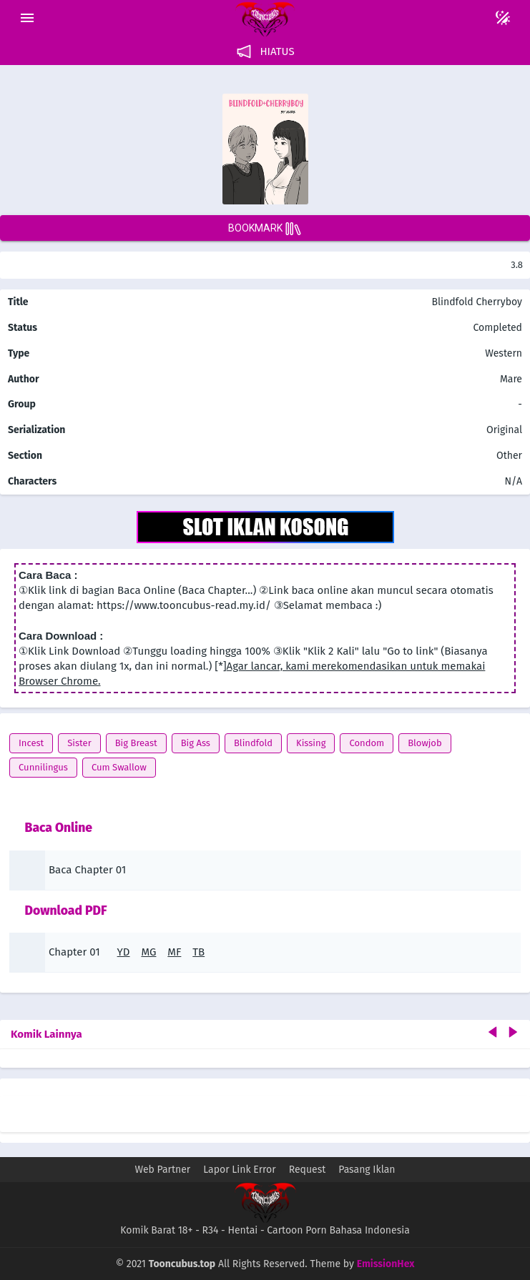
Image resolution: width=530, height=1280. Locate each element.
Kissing (310, 743)
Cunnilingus (43, 767)
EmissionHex (386, 1264)
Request (307, 1170)
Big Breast (136, 743)
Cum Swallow (119, 767)
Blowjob (425, 743)
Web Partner (163, 1170)
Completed (497, 328)
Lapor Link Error (239, 1170)
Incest (31, 743)
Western (502, 353)
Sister (79, 743)
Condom (366, 743)
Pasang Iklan (366, 1170)
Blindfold (253, 743)
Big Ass (195, 743)
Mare (511, 379)
